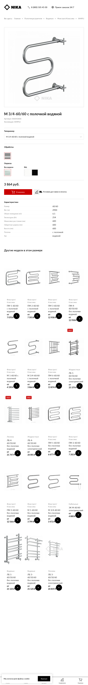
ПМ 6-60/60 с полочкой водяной (54, 379)
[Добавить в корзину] (17, 316)
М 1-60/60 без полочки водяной (33, 515)
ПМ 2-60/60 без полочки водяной (75, 447)
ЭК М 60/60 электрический (75, 511)
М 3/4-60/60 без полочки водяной (54, 515)
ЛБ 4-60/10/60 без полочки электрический (34, 446)
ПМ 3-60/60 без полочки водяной (13, 515)
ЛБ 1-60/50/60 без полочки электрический (75, 378)
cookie (27, 679)
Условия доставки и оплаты (55, 192)
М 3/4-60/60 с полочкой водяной (34, 379)
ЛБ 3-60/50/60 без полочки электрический (54, 581)
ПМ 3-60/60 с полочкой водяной (54, 309)
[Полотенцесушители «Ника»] (12, 7)
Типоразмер (9, 131)
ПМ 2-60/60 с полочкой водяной (33, 309)
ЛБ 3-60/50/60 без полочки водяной (33, 581)
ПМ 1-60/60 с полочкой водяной (12, 309)
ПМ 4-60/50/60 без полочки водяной (75, 310)
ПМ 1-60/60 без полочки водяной (54, 447)
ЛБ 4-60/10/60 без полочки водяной (13, 446)
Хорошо (43, 679)
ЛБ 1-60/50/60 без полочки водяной (13, 581)
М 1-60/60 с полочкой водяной (12, 379)
